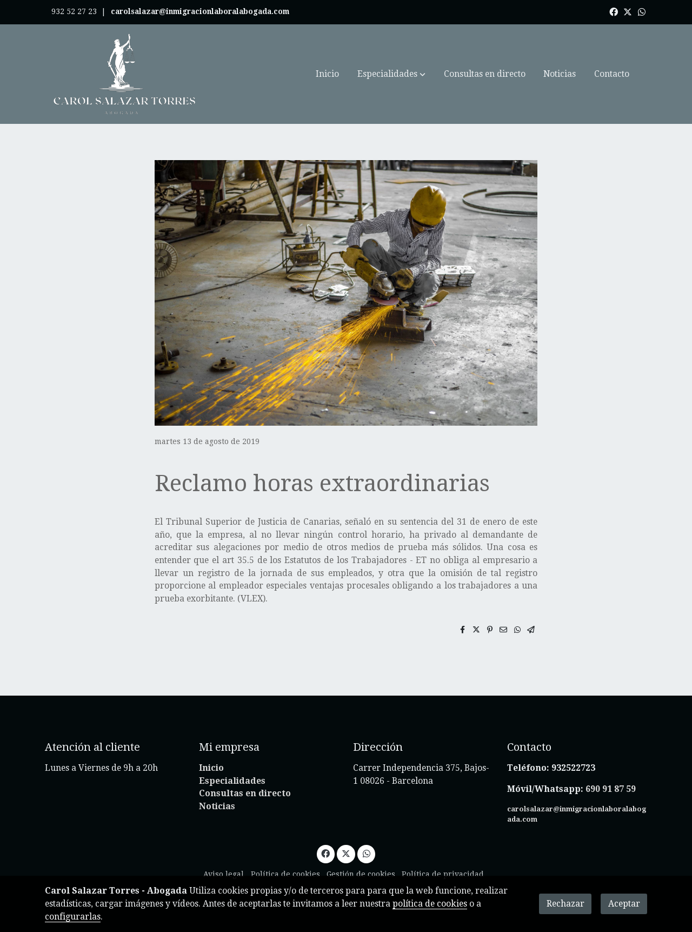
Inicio (211, 768)
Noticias (217, 806)
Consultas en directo (245, 793)
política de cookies (429, 903)
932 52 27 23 (74, 11)
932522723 (574, 768)
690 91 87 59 (610, 789)
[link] (125, 74)
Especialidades (232, 781)
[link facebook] (613, 11)
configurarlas (73, 916)
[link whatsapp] (642, 11)
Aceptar (624, 903)
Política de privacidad (443, 874)
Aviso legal (223, 874)
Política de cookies (285, 874)
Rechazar (565, 903)
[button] (391, 74)
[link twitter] (627, 11)
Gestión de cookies (361, 874)
